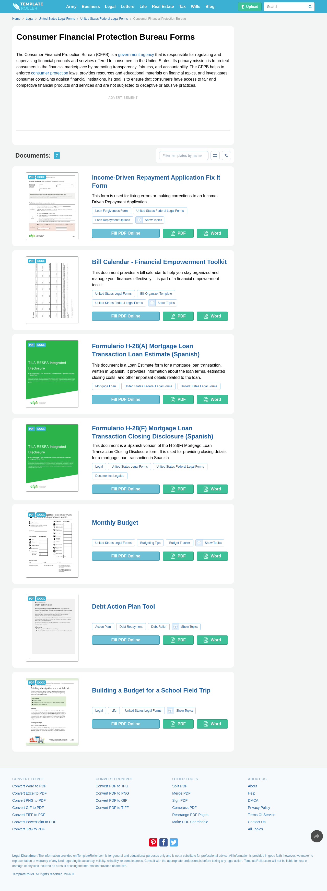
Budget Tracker (179, 543)
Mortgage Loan (105, 386)
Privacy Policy (259, 808)
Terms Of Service (261, 815)
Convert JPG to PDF (28, 829)
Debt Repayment (131, 627)
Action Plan (103, 627)
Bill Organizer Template (156, 293)
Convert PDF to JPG (112, 786)
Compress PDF (184, 808)
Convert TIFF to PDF (28, 815)
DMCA (253, 800)
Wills (195, 6)
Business (91, 6)
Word (212, 233)
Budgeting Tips (150, 543)
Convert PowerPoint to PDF (34, 822)
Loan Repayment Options (112, 220)
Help (251, 793)
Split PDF (179, 786)
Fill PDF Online (125, 233)
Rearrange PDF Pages (190, 815)
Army (71, 6)
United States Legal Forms (113, 293)
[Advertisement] (123, 116)
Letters (127, 6)
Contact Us (256, 822)
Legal (110, 6)
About (252, 786)
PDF (178, 233)
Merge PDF (181, 793)
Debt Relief (158, 627)
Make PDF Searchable (190, 822)
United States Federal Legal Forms (160, 211)
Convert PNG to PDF (29, 800)
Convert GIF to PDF (28, 808)
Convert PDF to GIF (111, 800)
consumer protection (49, 73)
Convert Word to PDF (29, 786)
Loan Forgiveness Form (111, 211)
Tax (182, 6)
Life (143, 6)
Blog (210, 6)
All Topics (255, 829)
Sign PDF (180, 800)
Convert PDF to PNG (112, 793)
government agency (136, 54)
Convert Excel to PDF (29, 793)
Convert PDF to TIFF (112, 808)
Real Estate (163, 6)
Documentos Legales (109, 476)
